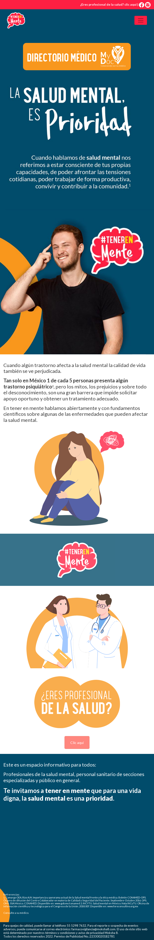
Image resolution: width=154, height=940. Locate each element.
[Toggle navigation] (140, 20)
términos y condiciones (60, 933)
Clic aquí (77, 742)
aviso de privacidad (91, 933)
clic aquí (130, 4)
